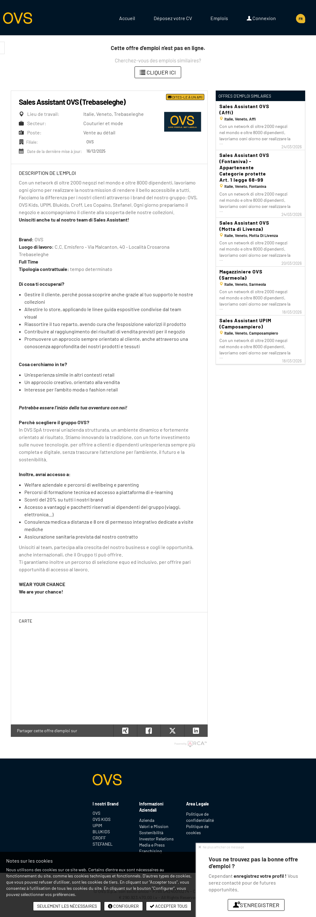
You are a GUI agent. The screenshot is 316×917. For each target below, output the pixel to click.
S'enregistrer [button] (256, 905)
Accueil (127, 18)
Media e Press (152, 844)
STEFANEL (103, 844)
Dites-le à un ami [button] (185, 97)
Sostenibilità (151, 832)
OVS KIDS (101, 819)
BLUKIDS (101, 831)
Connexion (261, 18)
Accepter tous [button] (168, 906)
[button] (196, 731)
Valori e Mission (153, 826)
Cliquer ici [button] (158, 72)
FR (301, 19)
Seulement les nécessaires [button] (67, 906)
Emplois (219, 18)
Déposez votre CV (173, 18)
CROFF (99, 837)
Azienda (146, 820)
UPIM (97, 825)
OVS (96, 813)
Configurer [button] (123, 906)
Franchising (150, 851)
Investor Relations (156, 838)
